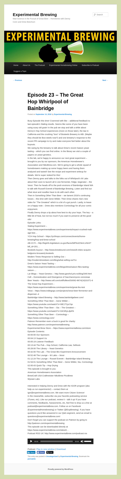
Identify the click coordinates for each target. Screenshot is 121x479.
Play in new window (45, 449)
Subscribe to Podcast (90, 65)
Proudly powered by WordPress (60, 469)
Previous (17, 80)
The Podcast (40, 65)
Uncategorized (52, 456)
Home (15, 65)
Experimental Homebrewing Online (63, 65)
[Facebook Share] (41, 452)
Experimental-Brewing (63, 114)
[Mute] (82, 441)
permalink (32, 459)
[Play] (31, 441)
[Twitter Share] (49, 452)
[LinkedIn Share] (31, 452)
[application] (60, 441)
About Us (26, 65)
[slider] (56, 441)
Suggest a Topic (19, 71)
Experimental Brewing (35, 14)
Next (105, 80)
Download (61, 449)
